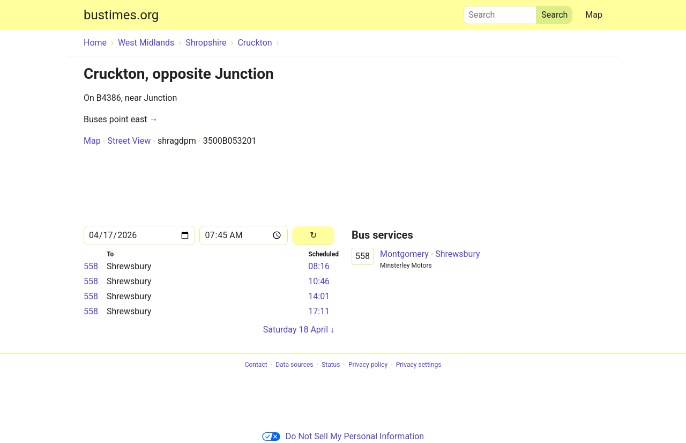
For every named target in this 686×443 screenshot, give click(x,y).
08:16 (319, 266)
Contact (256, 365)
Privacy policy (367, 365)
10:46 (319, 281)
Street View (129, 141)
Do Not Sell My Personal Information (343, 436)
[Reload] (313, 235)
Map (593, 15)
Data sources (294, 365)
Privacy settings (419, 365)
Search (500, 12)
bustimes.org (121, 15)
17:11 (319, 311)
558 (91, 266)
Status (331, 365)
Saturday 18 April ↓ (298, 329)
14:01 (319, 296)
